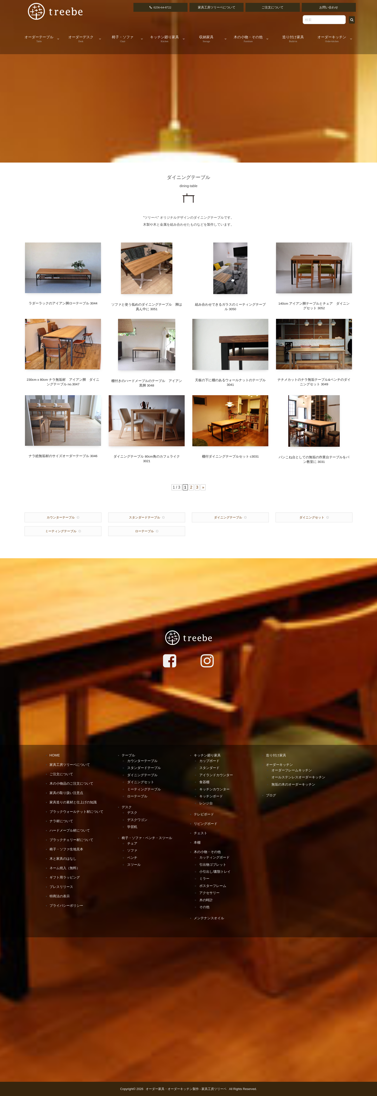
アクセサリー (209, 893)
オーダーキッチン (331, 39)
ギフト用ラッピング (65, 877)
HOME (55, 755)
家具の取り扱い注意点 (66, 793)
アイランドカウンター (216, 775)
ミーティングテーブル (60, 531)
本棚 (197, 842)
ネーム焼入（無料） (65, 868)
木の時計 (206, 900)
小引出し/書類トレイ (215, 871)
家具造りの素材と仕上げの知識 (73, 802)
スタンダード (209, 768)
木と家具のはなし (63, 858)
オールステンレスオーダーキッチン (298, 777)
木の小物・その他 (248, 39)
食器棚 (204, 782)
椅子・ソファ (122, 39)
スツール (134, 864)
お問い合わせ (328, 7)
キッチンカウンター (214, 789)
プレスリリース (61, 887)
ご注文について (272, 7)
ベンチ (132, 858)
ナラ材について (61, 821)
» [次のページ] (203, 487)
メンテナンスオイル (209, 918)
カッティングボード (214, 857)
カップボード (209, 761)
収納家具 (206, 39)
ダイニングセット (311, 517)
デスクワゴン (137, 820)
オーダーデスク (81, 39)
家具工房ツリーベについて (216, 7)
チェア (132, 843)
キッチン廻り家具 (164, 39)
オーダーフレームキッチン (291, 770)
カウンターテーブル (61, 517)
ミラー (204, 878)
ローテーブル (144, 531)
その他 (204, 907)
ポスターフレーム (212, 886)
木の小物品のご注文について (71, 783)
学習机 (132, 827)
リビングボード (205, 824)
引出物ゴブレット (212, 864)
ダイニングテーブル (228, 517)
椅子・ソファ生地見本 (66, 849)
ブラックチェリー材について (71, 840)
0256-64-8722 (162, 7)
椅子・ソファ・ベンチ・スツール (147, 838)
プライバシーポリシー (66, 905)
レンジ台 (206, 803)
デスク (127, 807)
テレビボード (204, 814)
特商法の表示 (60, 896)
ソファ (132, 850)
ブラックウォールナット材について (76, 812)
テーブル (128, 755)
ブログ (271, 795)
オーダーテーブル (39, 39)
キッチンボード (211, 796)
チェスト (200, 833)
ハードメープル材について (70, 830)
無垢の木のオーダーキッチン (293, 784)
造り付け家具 (293, 39)
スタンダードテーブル (144, 517)
